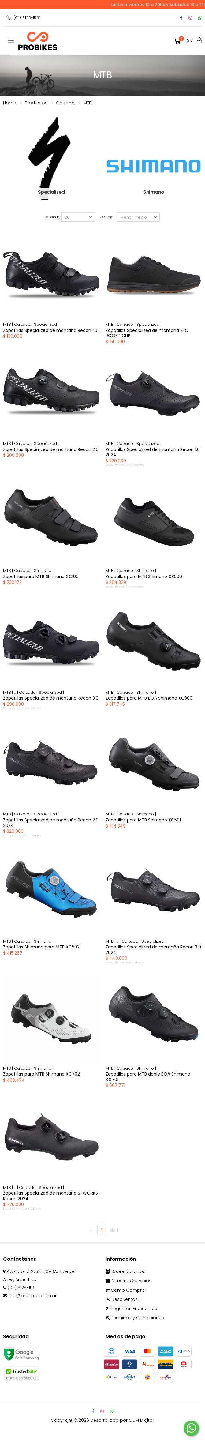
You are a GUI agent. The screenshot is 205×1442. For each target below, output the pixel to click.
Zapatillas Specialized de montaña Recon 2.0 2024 (51, 822)
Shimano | (44, 570)
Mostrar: (52, 217)
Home (9, 103)
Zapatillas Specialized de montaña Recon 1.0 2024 (153, 452)
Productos (36, 103)
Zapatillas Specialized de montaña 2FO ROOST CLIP (147, 333)
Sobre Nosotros (125, 1271)
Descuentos (122, 1299)
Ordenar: (108, 217)
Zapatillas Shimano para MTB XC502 (41, 947)
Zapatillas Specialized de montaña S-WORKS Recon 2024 (50, 1196)
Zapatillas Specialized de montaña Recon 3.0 (51, 698)
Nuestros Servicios (128, 1281)
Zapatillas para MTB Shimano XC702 (41, 1074)
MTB (87, 103)
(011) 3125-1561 (23, 18)
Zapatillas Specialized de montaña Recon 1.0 (50, 330)
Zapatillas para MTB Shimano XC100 (41, 576)
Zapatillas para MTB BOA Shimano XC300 (149, 698)
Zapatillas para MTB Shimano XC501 (143, 820)
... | (16, 692)
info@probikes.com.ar (30, 1296)
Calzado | (24, 324)
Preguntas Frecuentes (131, 1308)
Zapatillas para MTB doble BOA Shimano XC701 (148, 1077)
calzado (65, 103)
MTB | (8, 324)
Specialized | (46, 324)
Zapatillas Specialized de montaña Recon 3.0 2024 (153, 950)
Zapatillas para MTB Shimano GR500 (144, 576)
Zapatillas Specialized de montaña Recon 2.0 (51, 449)
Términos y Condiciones (135, 1318)
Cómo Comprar (126, 1290)
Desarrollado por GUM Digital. (122, 1420)
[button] (183, 41)
